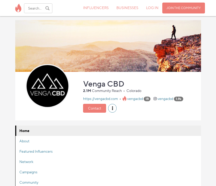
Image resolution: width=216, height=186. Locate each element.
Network (26, 161)
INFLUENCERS (96, 7)
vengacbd (135, 98)
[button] (112, 108)
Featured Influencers (36, 151)
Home (24, 130)
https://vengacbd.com (100, 98)
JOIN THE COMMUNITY (183, 8)
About (24, 141)
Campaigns (28, 172)
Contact (94, 108)
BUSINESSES (127, 7)
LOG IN (152, 7)
